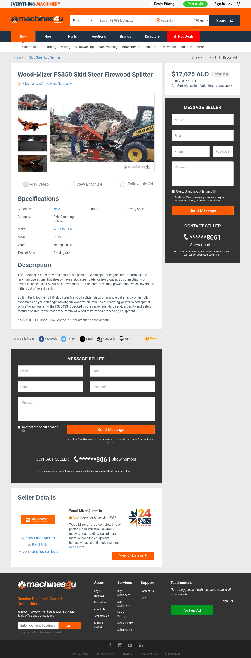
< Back (18, 57)
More (200, 47)
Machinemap (149, 653)
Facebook (48, 338)
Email (86, 338)
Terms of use (80, 653)
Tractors (186, 47)
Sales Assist (124, 629)
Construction (31, 47)
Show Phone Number (40, 538)
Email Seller (40, 544)
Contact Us (147, 591)
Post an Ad (195, 4)
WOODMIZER (63, 229)
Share (197, 57)
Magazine (100, 602)
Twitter (68, 338)
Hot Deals (184, 36)
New (57, 209)
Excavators (168, 47)
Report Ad (230, 57)
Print (213, 57)
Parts (72, 36)
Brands (125, 36)
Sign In (219, 4)
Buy (23, 36)
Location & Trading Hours (40, 551)
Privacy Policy (137, 439)
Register (99, 595)
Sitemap (128, 653)
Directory (152, 36)
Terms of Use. (214, 200)
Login (97, 591)
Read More (76, 547)
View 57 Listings (133, 555)
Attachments (131, 47)
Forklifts (150, 47)
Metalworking (84, 47)
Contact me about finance (38, 428)
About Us (99, 609)
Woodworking (108, 47)
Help (143, 598)
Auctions (99, 36)
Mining (65, 47)
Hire (47, 36)
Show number (124, 459)
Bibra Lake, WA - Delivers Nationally (45, 83)
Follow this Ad (136, 184)
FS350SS (60, 237)
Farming (50, 47)
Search (224, 20)
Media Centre (125, 623)
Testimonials (101, 616)
